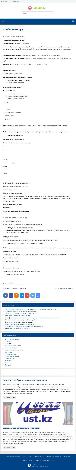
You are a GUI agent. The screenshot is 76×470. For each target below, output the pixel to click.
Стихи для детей (10, 354)
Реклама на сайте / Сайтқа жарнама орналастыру (38, 460)
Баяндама (8, 343)
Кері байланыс (16, 1)
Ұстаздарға (8, 341)
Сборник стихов (39, 456)
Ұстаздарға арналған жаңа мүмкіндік (17, 316)
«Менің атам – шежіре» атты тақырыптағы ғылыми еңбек (24, 326)
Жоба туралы (5, 1)
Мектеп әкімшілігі (11, 348)
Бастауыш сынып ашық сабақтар (15, 36)
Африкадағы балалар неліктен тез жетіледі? (20, 324)
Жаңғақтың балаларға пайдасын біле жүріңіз (20, 320)
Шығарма (8, 361)
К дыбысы (11, 283)
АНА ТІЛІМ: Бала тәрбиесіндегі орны (17, 328)
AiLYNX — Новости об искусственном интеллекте (40, 465)
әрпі (6, 283)
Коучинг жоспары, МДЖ (13, 346)
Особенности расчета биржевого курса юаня (20, 311)
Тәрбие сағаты (10, 358)
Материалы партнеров (54, 456)
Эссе (6, 363)
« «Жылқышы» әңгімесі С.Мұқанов (14, 289)
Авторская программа (13, 456)
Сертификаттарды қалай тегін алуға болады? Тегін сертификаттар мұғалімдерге (32, 318)
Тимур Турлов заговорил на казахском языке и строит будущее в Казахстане (31, 309)
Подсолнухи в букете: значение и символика (20, 313)
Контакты (67, 456)
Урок (24, 456)
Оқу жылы (8, 352)
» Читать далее (9, 397)
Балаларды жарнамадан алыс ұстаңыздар (19, 322)
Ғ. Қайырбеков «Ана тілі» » (64, 289)
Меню (4, 21)
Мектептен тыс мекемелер (14, 350)
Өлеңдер (8, 365)
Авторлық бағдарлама (12, 339)
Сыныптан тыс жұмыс (12, 356)
